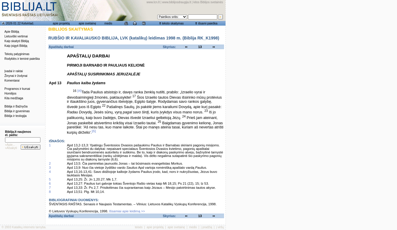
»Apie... (10, 144)
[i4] (79, 90)
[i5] (94, 131)
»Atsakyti (11, 148)
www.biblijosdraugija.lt (176, 2)
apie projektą (61, 23)
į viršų (220, 227)
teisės (139, 227)
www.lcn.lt (153, 2)
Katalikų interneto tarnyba (28, 227)
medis (108, 23)
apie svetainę (87, 23)
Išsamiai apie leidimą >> (127, 211)
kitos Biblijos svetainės (208, 2)
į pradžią (206, 227)
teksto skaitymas (173, 23)
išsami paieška (208, 23)
